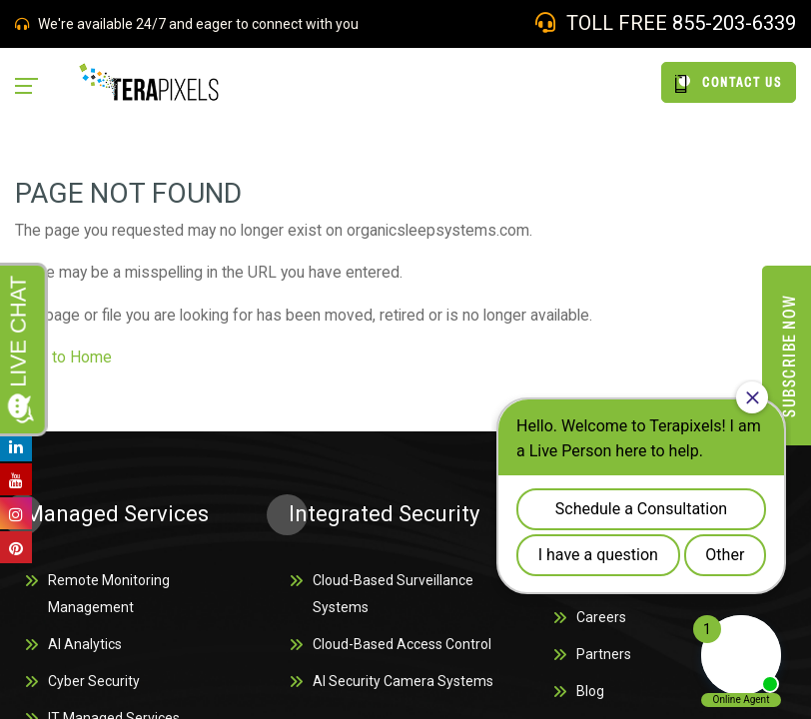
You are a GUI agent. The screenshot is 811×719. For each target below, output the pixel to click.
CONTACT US (728, 83)
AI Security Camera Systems (403, 688)
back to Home (65, 360)
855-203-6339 (734, 23)
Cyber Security (94, 688)
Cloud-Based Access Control (402, 650)
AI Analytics (85, 650)
